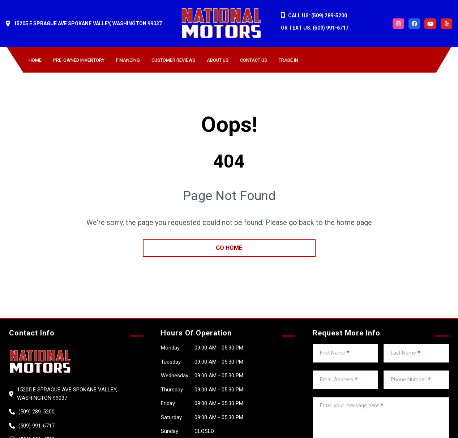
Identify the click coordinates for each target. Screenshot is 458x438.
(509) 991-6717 (36, 425)
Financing (128, 60)
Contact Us (253, 60)
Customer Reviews (173, 60)
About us (217, 60)
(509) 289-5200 (36, 411)
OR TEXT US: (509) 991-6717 (314, 28)
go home (229, 247)
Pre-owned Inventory (78, 60)
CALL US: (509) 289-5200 (317, 15)
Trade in (288, 60)
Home (35, 60)
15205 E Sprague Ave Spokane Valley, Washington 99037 (88, 23)
